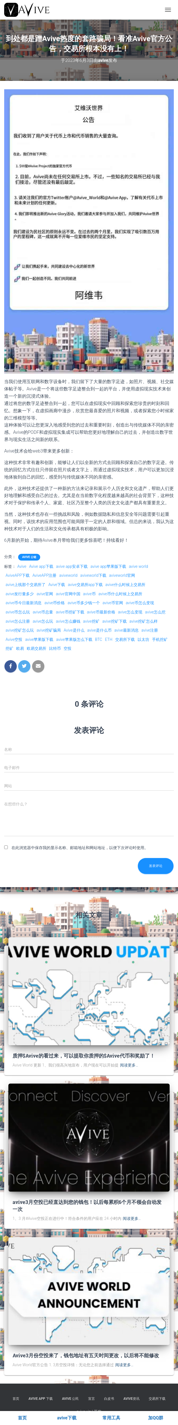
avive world (138, 566)
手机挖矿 (160, 639)
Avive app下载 (41, 566)
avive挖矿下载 (114, 621)
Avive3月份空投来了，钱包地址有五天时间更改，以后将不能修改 (86, 1355)
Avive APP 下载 (40, 1399)
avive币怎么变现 (140, 603)
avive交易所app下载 (85, 584)
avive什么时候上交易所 (125, 584)
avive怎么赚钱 (68, 621)
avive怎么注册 (18, 621)
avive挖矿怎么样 (143, 621)
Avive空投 (14, 639)
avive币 (89, 594)
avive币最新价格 (101, 612)
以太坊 (143, 639)
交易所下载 (125, 639)
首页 (16, 1399)
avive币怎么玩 (18, 612)
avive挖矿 (91, 621)
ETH (108, 639)
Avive (21, 566)
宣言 (91, 1399)
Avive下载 (56, 584)
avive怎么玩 (43, 621)
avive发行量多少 (20, 594)
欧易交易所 (36, 648)
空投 (67, 648)
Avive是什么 (74, 630)
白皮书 (109, 1399)
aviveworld (68, 575)
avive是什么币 (99, 630)
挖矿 (9, 648)
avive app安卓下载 (72, 566)
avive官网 (45, 594)
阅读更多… (129, 1065)
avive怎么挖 (155, 612)
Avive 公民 (70, 1399)
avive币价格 (54, 603)
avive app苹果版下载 (108, 566)
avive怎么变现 (130, 612)
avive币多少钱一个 (84, 603)
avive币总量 (43, 612)
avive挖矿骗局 (49, 630)
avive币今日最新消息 (24, 603)
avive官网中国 (68, 594)
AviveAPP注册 (44, 575)
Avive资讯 (131, 1399)
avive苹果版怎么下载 (74, 639)
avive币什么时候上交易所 (120, 594)
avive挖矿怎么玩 (20, 630)
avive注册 (149, 630)
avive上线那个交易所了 (25, 584)
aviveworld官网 (122, 575)
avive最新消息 (126, 630)
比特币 (55, 648)
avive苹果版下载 (39, 639)
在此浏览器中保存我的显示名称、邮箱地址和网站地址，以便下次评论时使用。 (79, 847)
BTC (98, 639)
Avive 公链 (29, 557)
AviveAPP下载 (18, 575)
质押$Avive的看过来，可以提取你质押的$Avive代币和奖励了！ (84, 1055)
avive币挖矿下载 (70, 612)
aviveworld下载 (93, 575)
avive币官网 (113, 603)
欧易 (20, 648)
